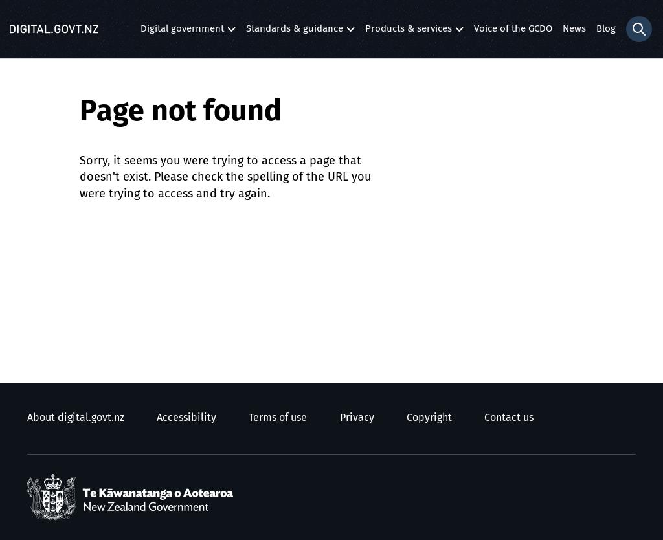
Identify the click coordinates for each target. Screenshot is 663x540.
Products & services (408, 32)
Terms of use (278, 417)
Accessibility (186, 417)
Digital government (182, 32)
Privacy (357, 417)
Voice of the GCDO (513, 29)
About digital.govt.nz (75, 417)
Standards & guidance (294, 32)
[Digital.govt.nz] (54, 29)
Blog (606, 29)
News (574, 29)
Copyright (429, 417)
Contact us (509, 417)
